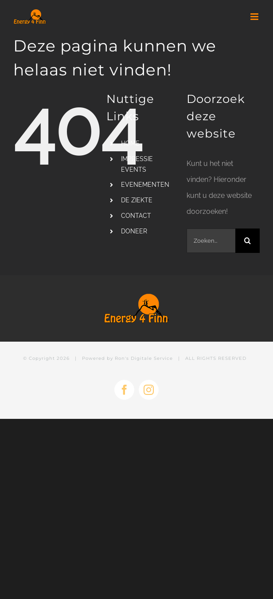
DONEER (134, 231)
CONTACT (136, 215)
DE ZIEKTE (136, 200)
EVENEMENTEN (145, 184)
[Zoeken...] (211, 241)
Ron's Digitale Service (144, 358)
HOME (130, 143)
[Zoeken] (247, 241)
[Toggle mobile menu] (255, 16)
